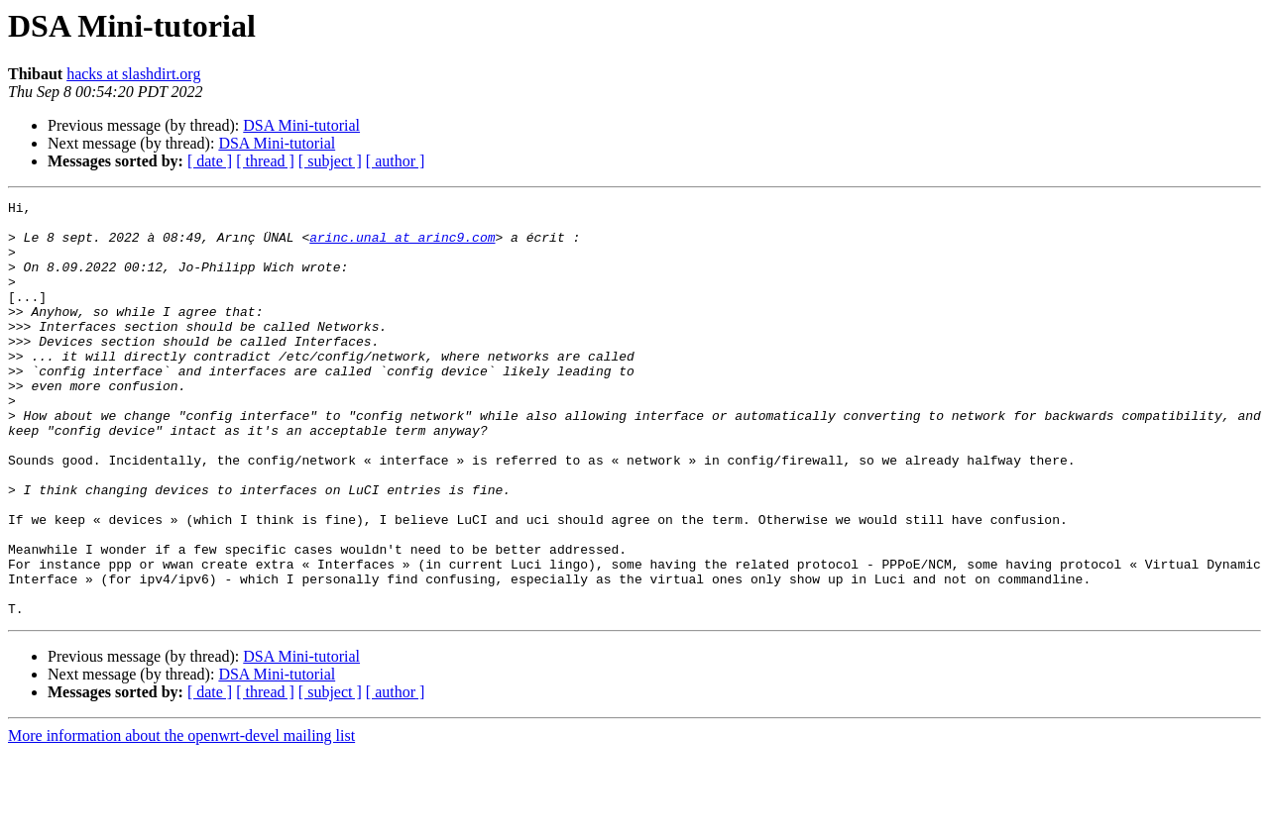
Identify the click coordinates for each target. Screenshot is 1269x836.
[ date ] (209, 161)
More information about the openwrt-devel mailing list (181, 818)
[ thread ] (265, 161)
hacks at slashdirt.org (133, 73)
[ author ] (395, 161)
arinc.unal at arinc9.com (402, 246)
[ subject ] (330, 161)
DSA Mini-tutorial (301, 125)
